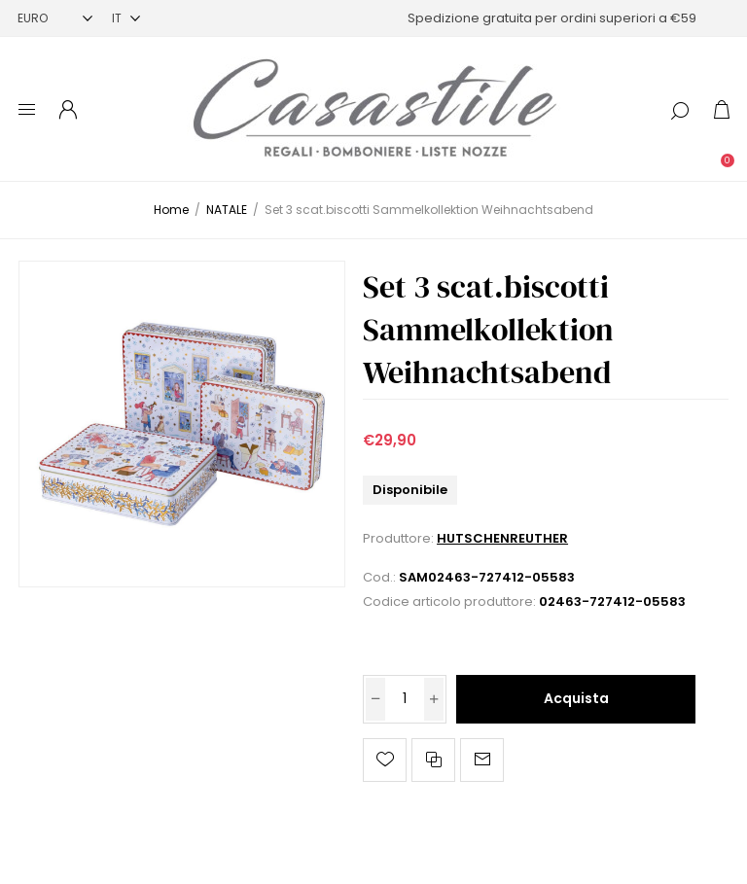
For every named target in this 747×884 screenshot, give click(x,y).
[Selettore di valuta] (55, 18)
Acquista (576, 698)
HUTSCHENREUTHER (502, 538)
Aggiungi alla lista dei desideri (385, 760)
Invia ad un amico (482, 760)
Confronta (433, 760)
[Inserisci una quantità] (404, 699)
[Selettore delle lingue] (126, 18)
